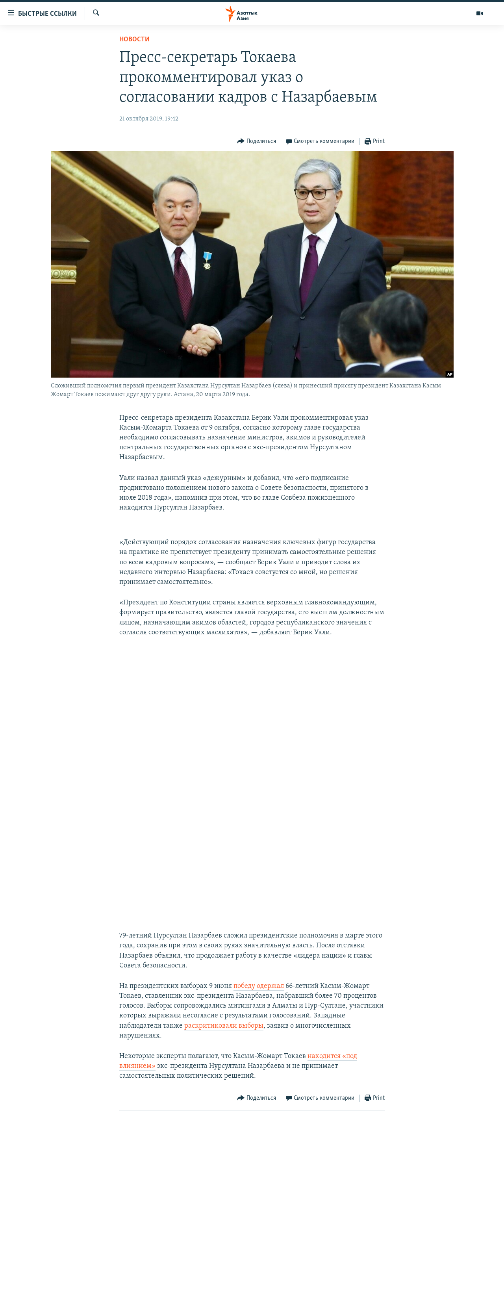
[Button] (256, 141)
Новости (134, 39)
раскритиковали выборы (223, 1026)
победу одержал (258, 986)
